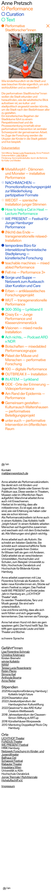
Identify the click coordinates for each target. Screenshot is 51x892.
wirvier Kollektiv (10, 661)
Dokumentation (10, 148)
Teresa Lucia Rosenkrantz (24, 153)
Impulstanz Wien (11, 767)
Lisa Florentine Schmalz (15, 652)
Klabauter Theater (11, 764)
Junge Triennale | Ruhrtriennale (19, 777)
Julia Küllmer (21, 156)
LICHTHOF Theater (12, 738)
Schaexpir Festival (12, 761)
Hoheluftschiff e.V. (12, 780)
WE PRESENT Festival (14, 745)
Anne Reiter (8, 681)
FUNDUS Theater (11, 741)
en (8, 888)
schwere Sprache (12, 638)
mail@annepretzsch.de (14, 473)
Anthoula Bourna (11, 677)
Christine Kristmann (13, 655)
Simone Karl (8, 674)
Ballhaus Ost (8, 758)
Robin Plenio (8, 671)
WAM (5, 665)
